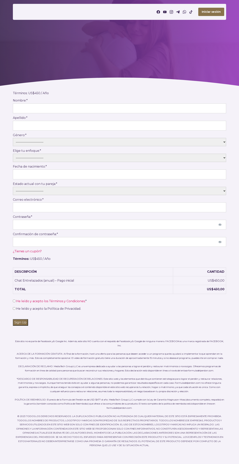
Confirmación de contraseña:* (35, 234)
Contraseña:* (22, 217)
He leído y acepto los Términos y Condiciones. (50, 301)
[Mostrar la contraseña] (220, 225)
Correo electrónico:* (28, 199)
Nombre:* (20, 100)
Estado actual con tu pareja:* (35, 184)
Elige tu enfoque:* (27, 151)
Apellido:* (20, 118)
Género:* (20, 135)
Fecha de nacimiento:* (30, 166)
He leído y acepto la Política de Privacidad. (47, 308)
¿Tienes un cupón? (27, 251)
